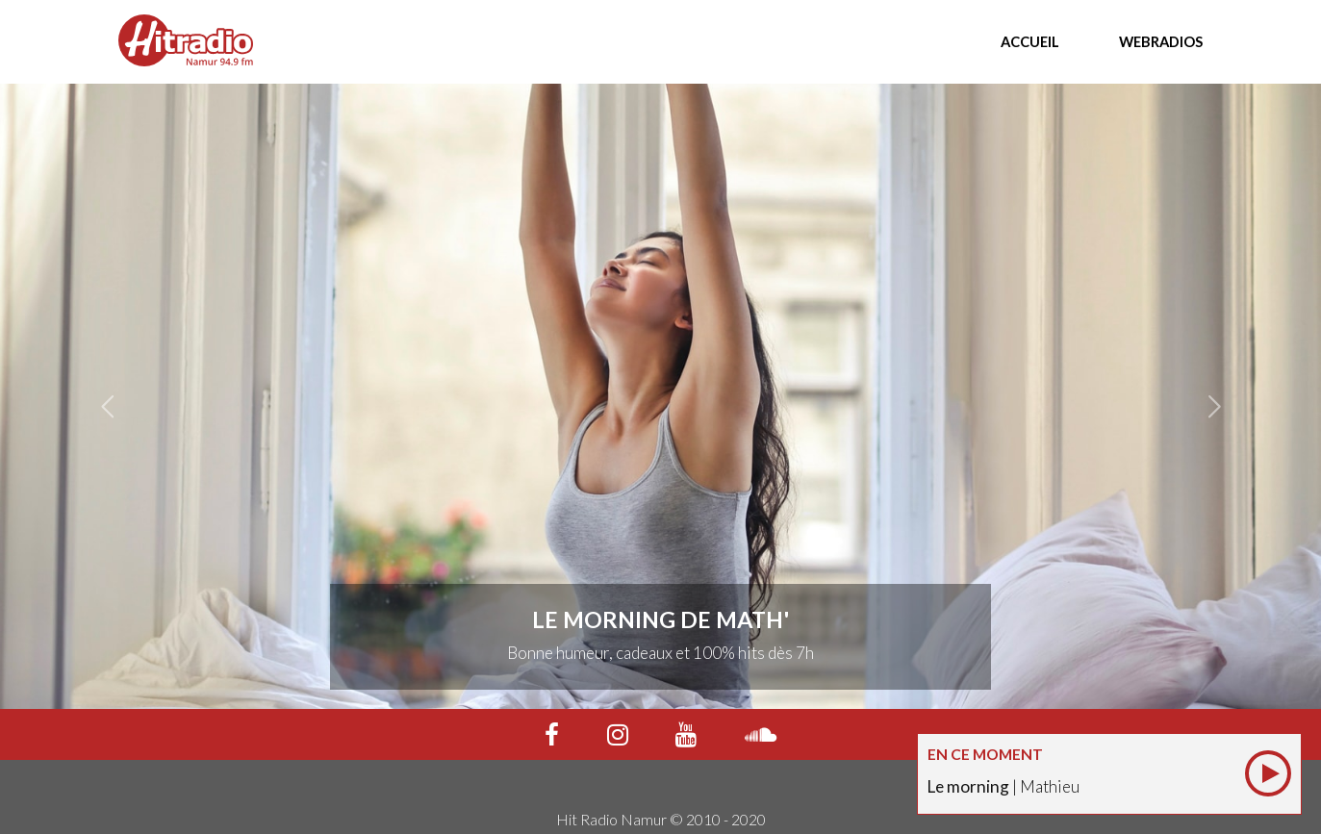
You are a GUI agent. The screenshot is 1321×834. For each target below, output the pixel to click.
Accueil (1030, 41)
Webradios (1161, 41)
